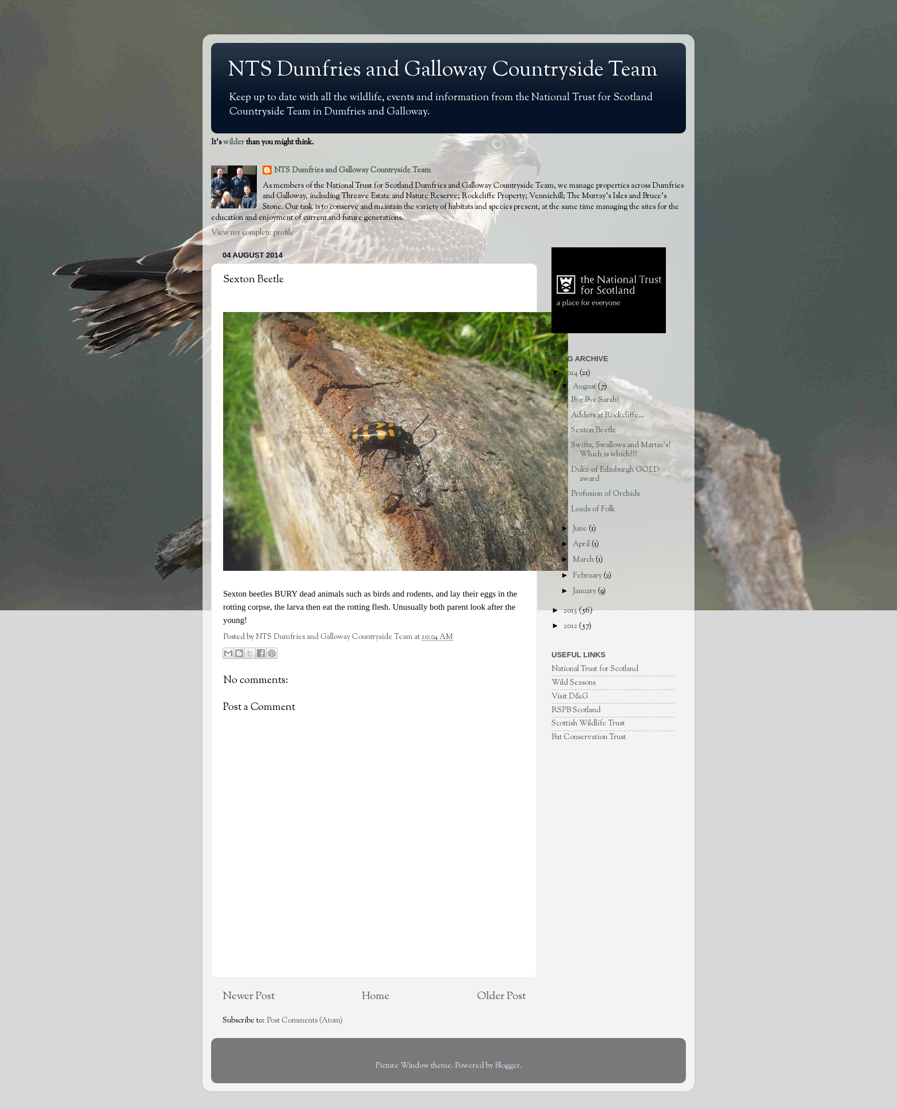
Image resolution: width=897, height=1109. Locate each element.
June (581, 528)
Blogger (507, 1065)
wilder (233, 142)
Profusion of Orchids (605, 493)
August (585, 386)
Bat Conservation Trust (588, 737)
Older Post (501, 996)
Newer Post (249, 996)
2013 (571, 610)
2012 (571, 626)
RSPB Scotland (576, 710)
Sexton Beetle (593, 430)
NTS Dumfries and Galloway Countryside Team (443, 70)
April (582, 544)
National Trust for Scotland (594, 669)
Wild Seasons (573, 682)
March (584, 559)
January (585, 591)
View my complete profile (252, 232)
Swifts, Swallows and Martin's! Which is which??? (620, 450)
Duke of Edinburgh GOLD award (615, 474)
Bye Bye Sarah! (595, 399)
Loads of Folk (593, 509)
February (588, 575)
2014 (571, 373)
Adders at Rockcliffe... (607, 415)
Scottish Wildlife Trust (588, 723)
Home (376, 996)
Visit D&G (569, 696)
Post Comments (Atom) (305, 1020)
